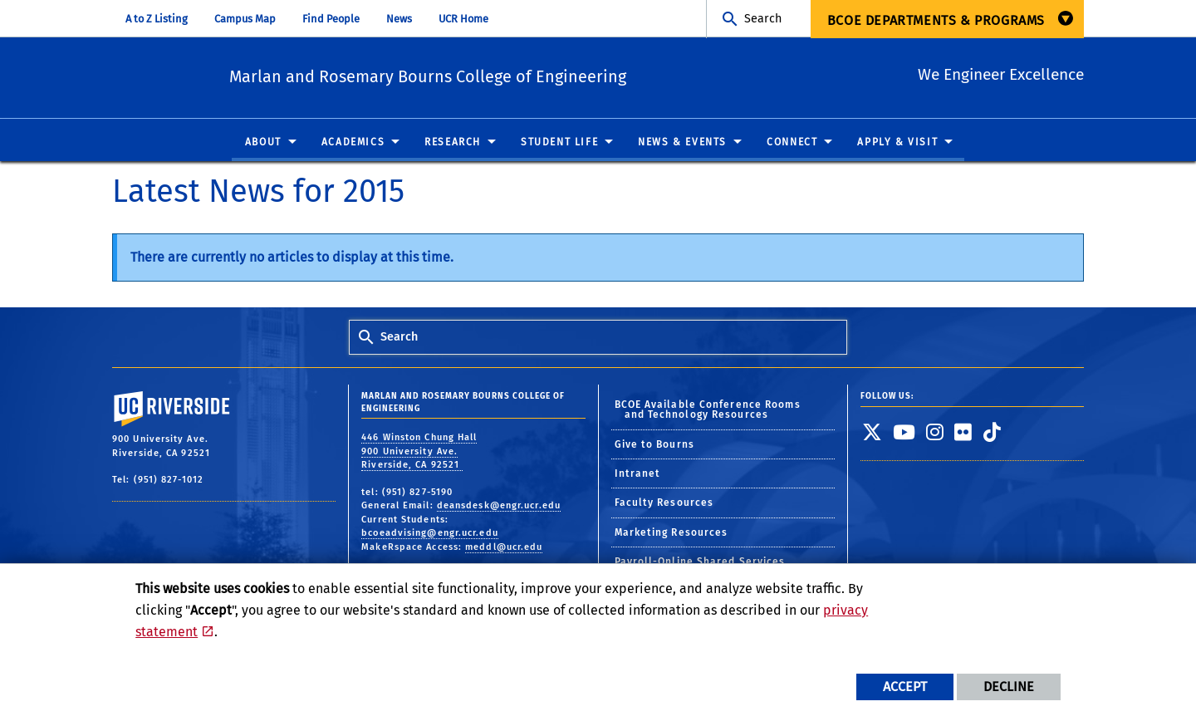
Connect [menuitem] (792, 148)
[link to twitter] (872, 438)
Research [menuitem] (452, 148)
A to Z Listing (156, 18)
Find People (331, 18)
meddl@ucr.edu (503, 553)
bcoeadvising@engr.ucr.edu (429, 539)
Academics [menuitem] (353, 148)
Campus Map (245, 18)
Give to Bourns (654, 451)
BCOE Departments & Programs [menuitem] (936, 20)
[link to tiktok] (992, 438)
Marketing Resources (671, 539)
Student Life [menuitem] (559, 148)
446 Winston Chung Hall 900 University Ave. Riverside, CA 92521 (419, 458)
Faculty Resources (664, 510)
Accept (905, 686)
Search (763, 19)
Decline (1008, 686)
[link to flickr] (963, 438)
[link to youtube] (904, 438)
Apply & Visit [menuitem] (897, 148)
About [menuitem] (263, 148)
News (399, 18)
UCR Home (463, 18)
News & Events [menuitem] (682, 148)
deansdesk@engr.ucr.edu (499, 512)
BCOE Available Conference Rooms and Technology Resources (708, 417)
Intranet (638, 481)
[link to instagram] (935, 438)
